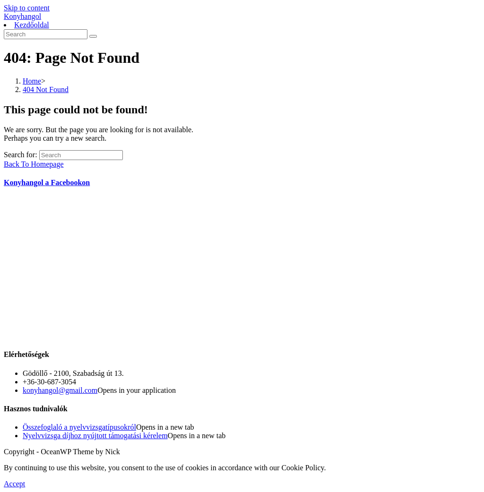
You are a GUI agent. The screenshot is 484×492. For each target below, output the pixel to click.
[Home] (32, 81)
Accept (14, 484)
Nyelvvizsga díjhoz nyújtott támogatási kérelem (95, 436)
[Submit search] (93, 36)
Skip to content (27, 8)
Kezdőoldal (31, 25)
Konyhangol (22, 16)
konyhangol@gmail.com (60, 390)
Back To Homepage (34, 164)
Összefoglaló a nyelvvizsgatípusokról (79, 427)
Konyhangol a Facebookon (47, 182)
